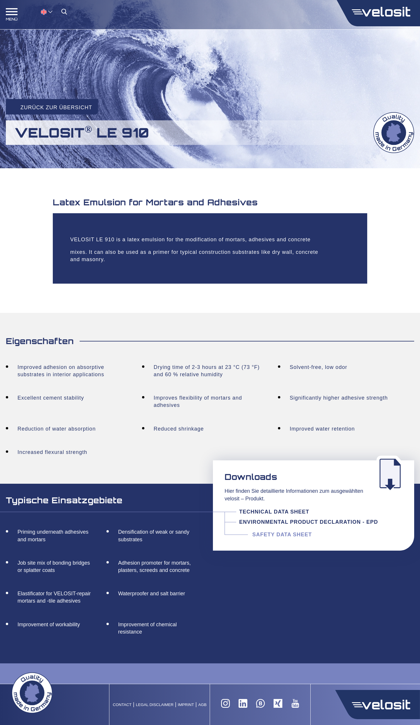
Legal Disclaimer (155, 705)
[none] (40, 11)
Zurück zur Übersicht (56, 107)
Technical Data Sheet (275, 512)
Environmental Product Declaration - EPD (308, 522)
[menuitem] (46, 11)
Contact (122, 705)
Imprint (186, 705)
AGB (202, 705)
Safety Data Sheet (282, 534)
